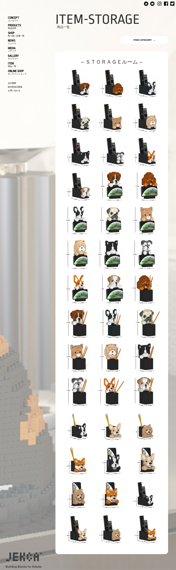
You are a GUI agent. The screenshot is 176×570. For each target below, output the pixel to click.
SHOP (16, 34)
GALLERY (13, 57)
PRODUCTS (14, 26)
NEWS (12, 42)
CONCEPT (13, 19)
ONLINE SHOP (17, 72)
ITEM (12, 64)
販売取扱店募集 (15, 87)
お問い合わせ (14, 90)
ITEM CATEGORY (143, 40)
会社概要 (12, 83)
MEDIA (12, 49)
